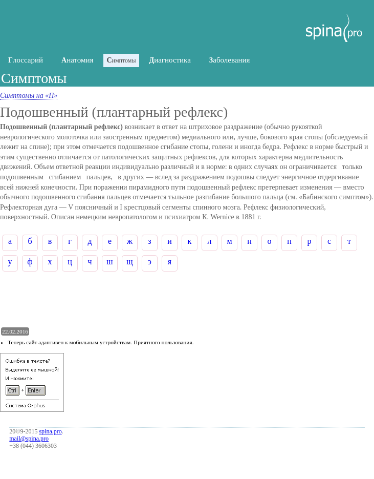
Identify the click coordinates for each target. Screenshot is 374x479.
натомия (77, 60)
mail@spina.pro (29, 438)
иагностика (170, 60)
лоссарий (25, 60)
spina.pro (50, 431)
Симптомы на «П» (28, 95)
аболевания (229, 60)
